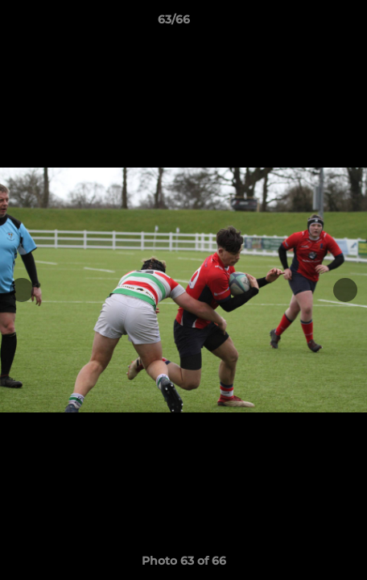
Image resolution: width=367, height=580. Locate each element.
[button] (309, 23)
